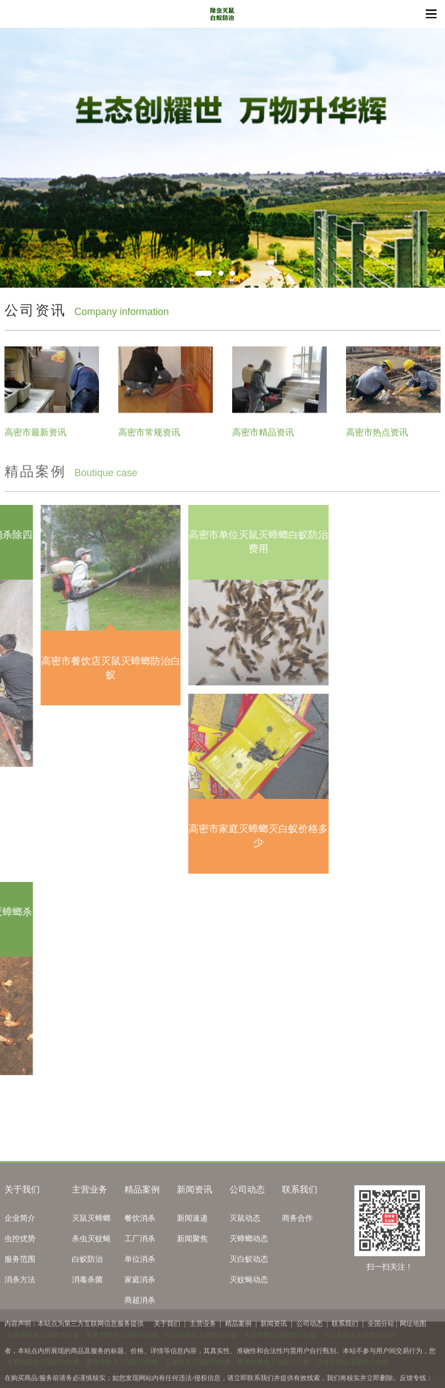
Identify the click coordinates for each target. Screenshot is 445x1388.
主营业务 (89, 1254)
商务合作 (297, 1283)
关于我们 (22, 1254)
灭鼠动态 (244, 1283)
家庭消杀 (139, 1344)
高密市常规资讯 (149, 441)
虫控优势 (19, 1303)
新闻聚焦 (192, 1303)
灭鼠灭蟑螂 (91, 1283)
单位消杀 (139, 1324)
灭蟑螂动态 (248, 1303)
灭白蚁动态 (248, 1324)
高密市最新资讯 (35, 441)
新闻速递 (192, 1283)
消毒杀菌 (87, 1344)
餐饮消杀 (139, 1283)
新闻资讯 (194, 1254)
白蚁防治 (87, 1324)
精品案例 (142, 1254)
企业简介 (19, 1283)
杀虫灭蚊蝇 (91, 1303)
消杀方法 (19, 1344)
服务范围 (19, 1324)
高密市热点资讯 (377, 441)
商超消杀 (139, 1365)
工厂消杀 (139, 1303)
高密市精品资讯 (263, 441)
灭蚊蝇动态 (248, 1344)
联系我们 (299, 1254)
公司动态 (247, 1254)
